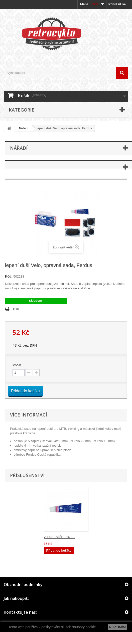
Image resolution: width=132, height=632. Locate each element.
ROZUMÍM (117, 627)
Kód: (9, 276)
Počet (17, 365)
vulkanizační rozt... (59, 537)
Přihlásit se (117, 4)
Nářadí (23, 128)
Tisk (16, 309)
